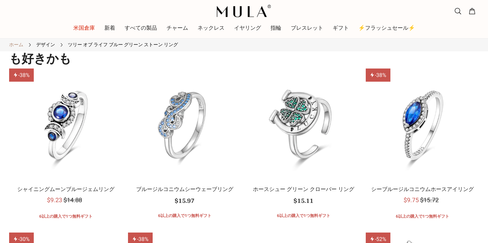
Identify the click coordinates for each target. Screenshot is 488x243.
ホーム (16, 44)
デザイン (45, 44)
